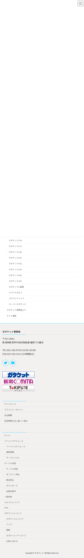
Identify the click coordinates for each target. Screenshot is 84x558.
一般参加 (8, 497)
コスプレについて (12, 502)
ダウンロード (12, 485)
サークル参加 (10, 463)
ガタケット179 (15, 246)
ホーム (7, 435)
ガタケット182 (15, 263)
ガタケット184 (15, 275)
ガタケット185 (15, 281)
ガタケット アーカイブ (16, 535)
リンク (9, 524)
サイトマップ (10, 404)
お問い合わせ (12, 541)
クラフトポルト (15, 292)
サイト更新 (11, 316)
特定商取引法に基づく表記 (15, 421)
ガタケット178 (15, 240)
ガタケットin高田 (16, 287)
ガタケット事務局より (16, 310)
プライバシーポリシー (14, 410)
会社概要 (8, 415)
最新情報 (10, 452)
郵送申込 (10, 480)
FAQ (6, 507)
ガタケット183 (15, 269)
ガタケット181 (15, 258)
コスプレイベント (16, 298)
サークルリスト (13, 458)
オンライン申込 (13, 474)
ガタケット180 (15, 252)
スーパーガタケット (17, 304)
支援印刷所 (11, 491)
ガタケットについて (13, 513)
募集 (8, 530)
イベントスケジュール (13, 441)
